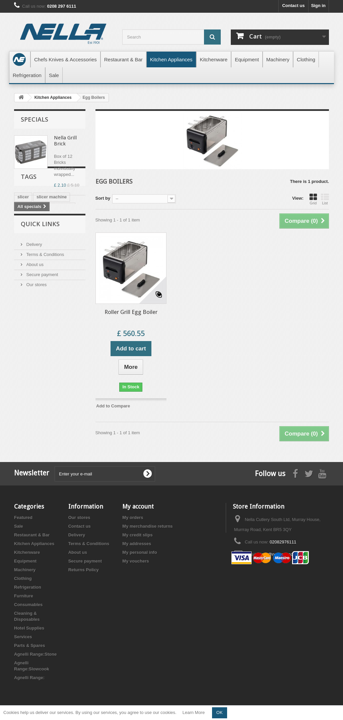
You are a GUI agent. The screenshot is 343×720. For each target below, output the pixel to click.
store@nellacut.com (277, 554)
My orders (132, 517)
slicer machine (52, 251)
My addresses (136, 543)
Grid (313, 199)
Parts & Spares (29, 645)
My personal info (139, 552)
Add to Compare (113, 405)
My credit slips (137, 534)
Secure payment (41, 365)
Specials (34, 119)
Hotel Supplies (29, 628)
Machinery (25, 569)
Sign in (318, 5)
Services (23, 636)
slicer (23, 251)
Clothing (23, 578)
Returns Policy (83, 569)
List (325, 199)
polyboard (62, 271)
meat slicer (28, 261)
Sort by (103, 198)
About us (34, 355)
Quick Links (40, 318)
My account (138, 506)
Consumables (28, 604)
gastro (24, 271)
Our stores (36, 375)
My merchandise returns (147, 526)
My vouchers (135, 561)
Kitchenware (27, 552)
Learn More (194, 712)
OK (219, 712)
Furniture (23, 595)
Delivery (33, 335)
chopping (47, 281)
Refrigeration (27, 587)
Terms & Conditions (44, 345)
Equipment (25, 561)
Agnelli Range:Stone (35, 654)
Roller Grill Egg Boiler (131, 312)
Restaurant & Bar (32, 534)
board (23, 281)
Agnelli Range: (29, 677)
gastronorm (60, 261)
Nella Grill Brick (65, 141)
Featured (23, 517)
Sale (18, 526)
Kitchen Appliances (34, 543)
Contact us (293, 5)
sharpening (29, 291)
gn (41, 271)
